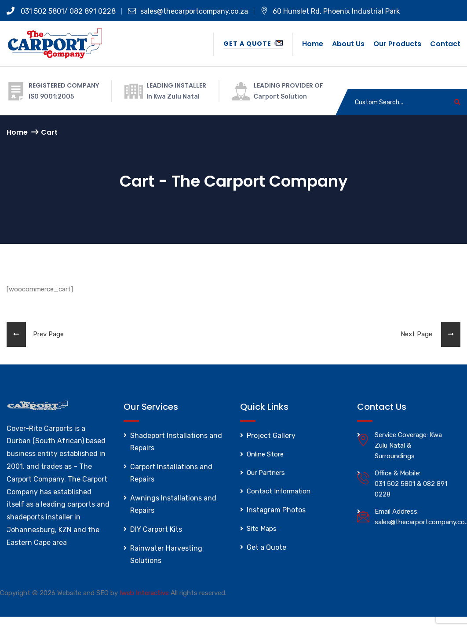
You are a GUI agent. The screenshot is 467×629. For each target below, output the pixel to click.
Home (312, 44)
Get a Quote (253, 43)
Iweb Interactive (144, 593)
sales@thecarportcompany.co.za (188, 11)
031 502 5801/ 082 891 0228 (61, 11)
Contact (445, 44)
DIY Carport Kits (156, 529)
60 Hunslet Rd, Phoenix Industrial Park (330, 11)
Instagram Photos (276, 510)
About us (348, 44)
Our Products (397, 44)
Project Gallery (271, 435)
